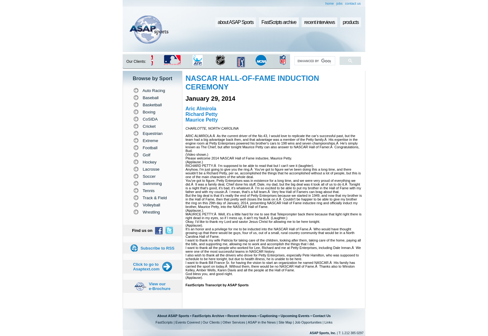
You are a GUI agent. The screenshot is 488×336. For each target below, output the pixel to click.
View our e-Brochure (159, 286)
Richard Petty (201, 114)
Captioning (268, 316)
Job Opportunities (308, 322)
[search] (314, 61)
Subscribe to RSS (157, 248)
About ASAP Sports (173, 316)
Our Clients (211, 322)
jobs (339, 3)
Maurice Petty (201, 119)
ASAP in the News (262, 322)
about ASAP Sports (236, 22)
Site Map (285, 322)
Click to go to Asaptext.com (146, 266)
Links (328, 322)
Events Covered (188, 322)
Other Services (234, 322)
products (351, 22)
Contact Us (322, 316)
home (329, 3)
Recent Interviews (242, 316)
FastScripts (164, 322)
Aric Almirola (200, 108)
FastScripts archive (278, 22)
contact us (353, 3)
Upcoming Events (295, 316)
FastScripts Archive (208, 316)
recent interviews (319, 22)
